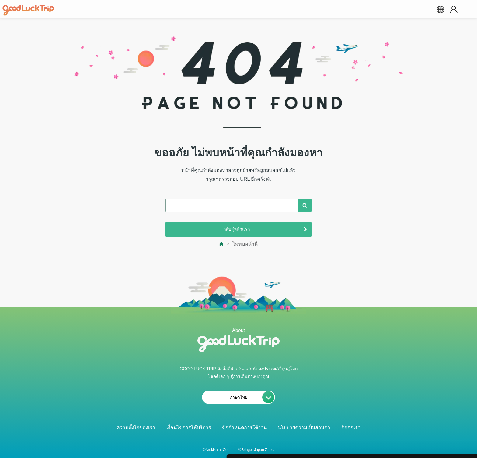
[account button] (454, 9)
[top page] (221, 244)
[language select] (440, 9)
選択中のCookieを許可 (426, 416)
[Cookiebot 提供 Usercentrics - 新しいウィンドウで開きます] (39, 446)
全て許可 (426, 397)
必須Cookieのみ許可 (426, 434)
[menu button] (468, 9)
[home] (28, 10)
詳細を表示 (293, 446)
